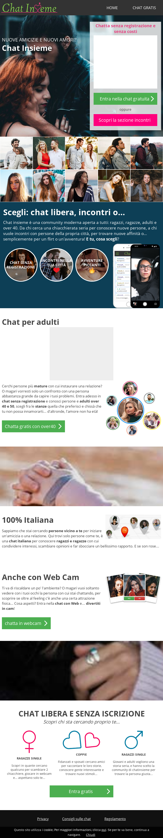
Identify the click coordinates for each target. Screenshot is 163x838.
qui (103, 830)
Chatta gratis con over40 (30, 426)
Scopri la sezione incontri (124, 120)
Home (112, 7)
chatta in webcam (23, 623)
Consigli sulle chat (76, 819)
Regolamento (115, 819)
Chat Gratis (144, 7)
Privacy (43, 819)
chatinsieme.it (29, 7)
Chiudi (90, 835)
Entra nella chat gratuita (124, 99)
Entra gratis (81, 791)
